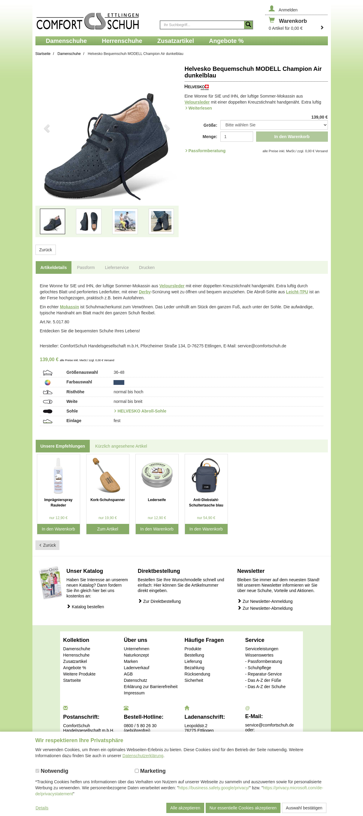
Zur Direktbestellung (159, 601)
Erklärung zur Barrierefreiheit (150, 686)
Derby (145, 291)
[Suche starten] (248, 25)
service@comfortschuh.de (269, 725)
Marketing (150, 771)
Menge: (210, 136)
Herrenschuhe (76, 655)
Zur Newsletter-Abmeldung (264, 608)
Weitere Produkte (79, 674)
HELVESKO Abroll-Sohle (141, 411)
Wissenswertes (259, 655)
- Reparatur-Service (263, 674)
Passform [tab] (86, 267)
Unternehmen (136, 648)
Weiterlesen (200, 108)
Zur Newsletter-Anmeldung (264, 601)
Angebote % (74, 667)
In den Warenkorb (292, 136)
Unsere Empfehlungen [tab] (63, 446)
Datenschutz (135, 680)
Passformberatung (207, 150)
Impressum (134, 693)
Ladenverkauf (136, 667)
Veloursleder (197, 102)
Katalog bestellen (85, 606)
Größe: (210, 125)
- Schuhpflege (258, 667)
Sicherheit (193, 680)
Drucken (147, 267)
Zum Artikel (107, 529)
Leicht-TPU (297, 291)
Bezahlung (194, 667)
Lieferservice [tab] (117, 267)
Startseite (72, 680)
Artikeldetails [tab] (54, 267)
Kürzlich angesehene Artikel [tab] (121, 446)
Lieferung (193, 661)
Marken (131, 661)
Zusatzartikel (75, 661)
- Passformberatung (263, 661)
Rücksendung (197, 674)
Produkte (192, 648)
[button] (46, 153)
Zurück (45, 249)
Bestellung (194, 655)
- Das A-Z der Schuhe (265, 686)
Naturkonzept (136, 655)
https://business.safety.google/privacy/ (214, 787)
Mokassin (69, 306)
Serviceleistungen (262, 648)
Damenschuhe (76, 648)
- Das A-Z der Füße (263, 680)
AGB (128, 674)
